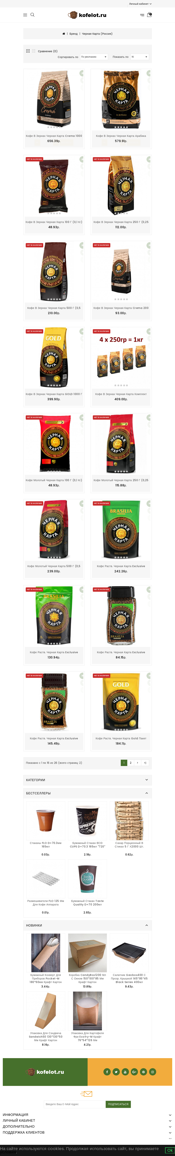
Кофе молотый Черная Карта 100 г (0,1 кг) (54, 480)
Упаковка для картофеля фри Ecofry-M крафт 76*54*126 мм (87, 1035)
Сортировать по (68, 57)
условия (8, 1152)
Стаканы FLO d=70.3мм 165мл (45, 843)
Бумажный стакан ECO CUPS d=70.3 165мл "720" (87, 843)
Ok (170, 1150)
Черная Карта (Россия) (97, 34)
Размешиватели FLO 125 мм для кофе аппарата (45, 901)
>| (145, 762)
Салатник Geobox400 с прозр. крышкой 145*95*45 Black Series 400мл (129, 977)
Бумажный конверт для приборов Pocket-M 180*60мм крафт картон (46, 977)
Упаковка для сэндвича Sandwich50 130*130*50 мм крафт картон (46, 1035)
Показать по (120, 57)
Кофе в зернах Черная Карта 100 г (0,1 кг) (54, 222)
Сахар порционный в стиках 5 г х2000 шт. (129, 843)
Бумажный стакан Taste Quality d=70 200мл (87, 901)
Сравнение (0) (48, 51)
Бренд (74, 34)
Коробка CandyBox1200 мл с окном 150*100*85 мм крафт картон (87, 977)
